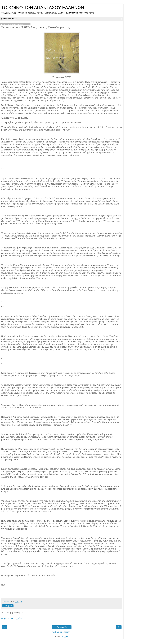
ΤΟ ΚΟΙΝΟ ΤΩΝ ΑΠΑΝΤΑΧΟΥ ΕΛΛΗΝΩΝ (42, 7)
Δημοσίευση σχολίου (12, 618)
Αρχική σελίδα (62, 627)
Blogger (64, 636)
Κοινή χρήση (8, 606)
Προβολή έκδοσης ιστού (62, 632)
